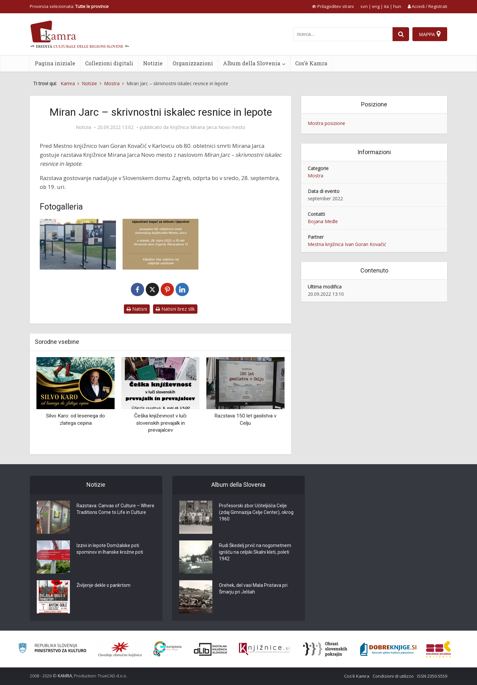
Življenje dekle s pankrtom (104, 585)
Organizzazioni (193, 63)
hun (397, 6)
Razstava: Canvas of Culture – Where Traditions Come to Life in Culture (115, 509)
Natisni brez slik (175, 309)
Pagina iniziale (55, 63)
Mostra (315, 175)
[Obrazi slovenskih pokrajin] (325, 649)
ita (386, 6)
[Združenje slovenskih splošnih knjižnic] (264, 649)
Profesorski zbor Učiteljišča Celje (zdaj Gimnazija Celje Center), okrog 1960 (256, 512)
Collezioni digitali (109, 63)
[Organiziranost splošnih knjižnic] (120, 649)
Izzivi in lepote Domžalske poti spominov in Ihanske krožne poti (110, 549)
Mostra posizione (326, 123)
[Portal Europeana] (167, 649)
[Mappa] (429, 34)
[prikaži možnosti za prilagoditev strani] (333, 6)
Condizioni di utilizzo (393, 676)
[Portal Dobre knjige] (388, 649)
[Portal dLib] (210, 649)
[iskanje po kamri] (343, 34)
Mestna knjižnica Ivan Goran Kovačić (347, 244)
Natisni (137, 309)
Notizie (153, 63)
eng (376, 6)
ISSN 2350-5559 (432, 676)
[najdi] (401, 34)
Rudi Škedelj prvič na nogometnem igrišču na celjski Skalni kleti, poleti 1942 (255, 552)
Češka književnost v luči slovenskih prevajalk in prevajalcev (160, 423)
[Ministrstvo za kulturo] (52, 649)
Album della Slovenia (251, 63)
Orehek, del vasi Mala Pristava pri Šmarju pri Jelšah (253, 588)
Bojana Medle (323, 221)
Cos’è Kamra (311, 63)
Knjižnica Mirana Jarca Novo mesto (207, 127)
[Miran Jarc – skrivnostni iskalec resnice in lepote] (78, 244)
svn (364, 6)
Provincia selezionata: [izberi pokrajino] (69, 6)
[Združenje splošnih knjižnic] (438, 649)
